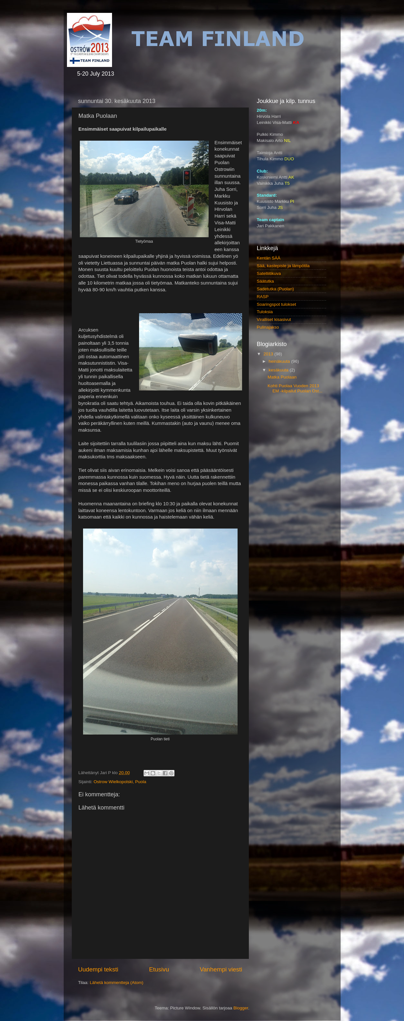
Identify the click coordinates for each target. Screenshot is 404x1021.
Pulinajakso (268, 327)
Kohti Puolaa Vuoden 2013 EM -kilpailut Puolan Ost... (295, 388)
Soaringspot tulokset (276, 304)
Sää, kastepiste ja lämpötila (283, 265)
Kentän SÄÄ (269, 258)
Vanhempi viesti (221, 969)
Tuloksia (265, 311)
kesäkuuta (279, 370)
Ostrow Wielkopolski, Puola (120, 781)
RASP (263, 296)
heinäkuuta (280, 361)
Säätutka (265, 281)
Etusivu (159, 969)
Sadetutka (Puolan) (275, 288)
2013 (268, 353)
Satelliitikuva (269, 273)
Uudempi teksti (98, 969)
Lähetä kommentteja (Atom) (117, 982)
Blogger (240, 1008)
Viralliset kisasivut (274, 319)
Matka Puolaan (282, 377)
